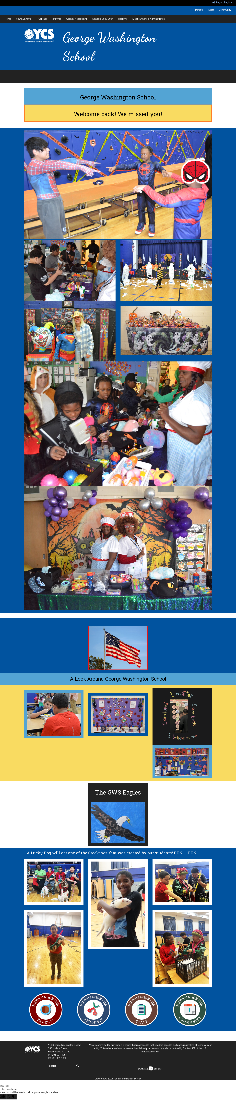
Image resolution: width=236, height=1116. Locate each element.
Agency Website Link (76, 19)
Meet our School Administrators (148, 19)
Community (225, 10)
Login (217, 2)
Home (8, 19)
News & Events (25, 19)
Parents (199, 10)
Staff (211, 10)
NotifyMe (56, 19)
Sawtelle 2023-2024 (102, 19)
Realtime (123, 19)
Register (228, 2)
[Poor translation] (11, 1096)
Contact (42, 19)
